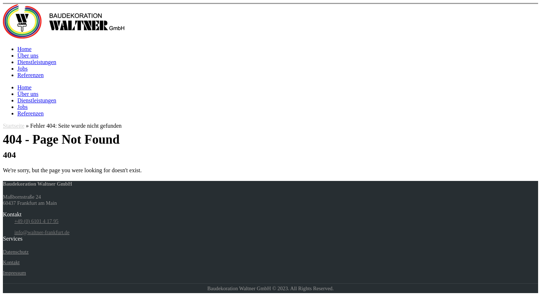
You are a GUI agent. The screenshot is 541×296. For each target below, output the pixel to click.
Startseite (14, 126)
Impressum (14, 273)
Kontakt (11, 262)
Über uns (27, 55)
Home (24, 49)
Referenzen (30, 75)
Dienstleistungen (36, 62)
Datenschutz (16, 252)
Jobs (22, 68)
